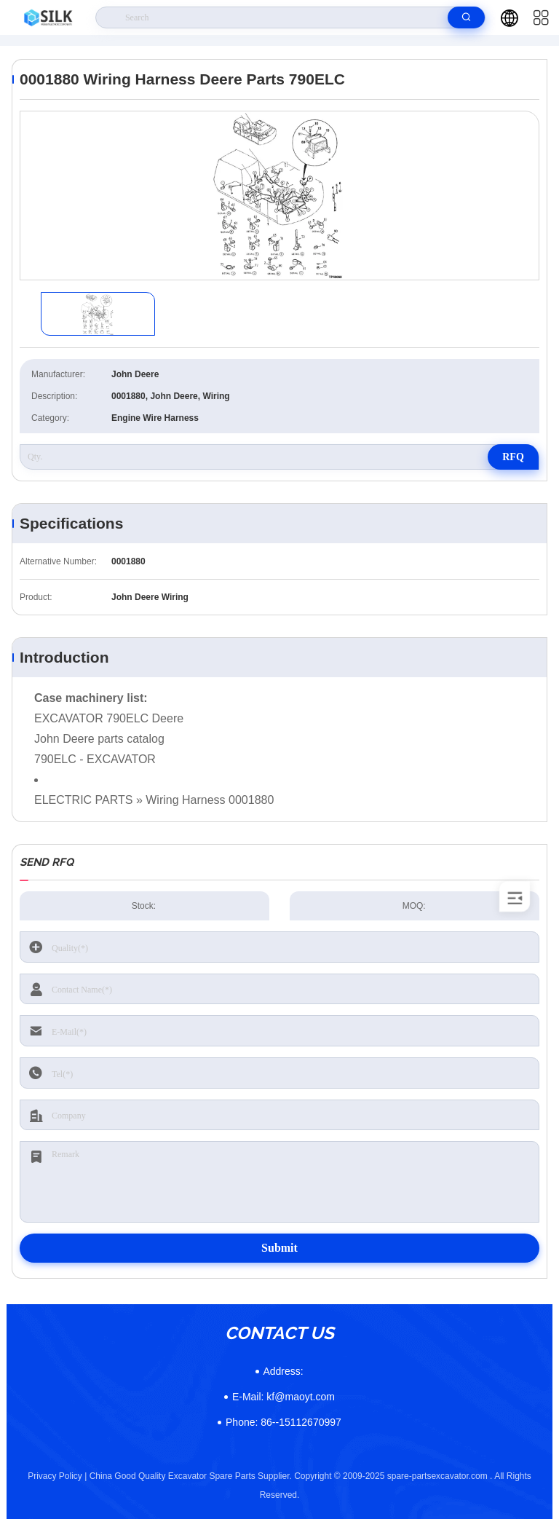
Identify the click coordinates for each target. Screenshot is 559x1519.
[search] (466, 17)
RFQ (513, 456)
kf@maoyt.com (283, 1396)
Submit (279, 1248)
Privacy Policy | (57, 1476)
